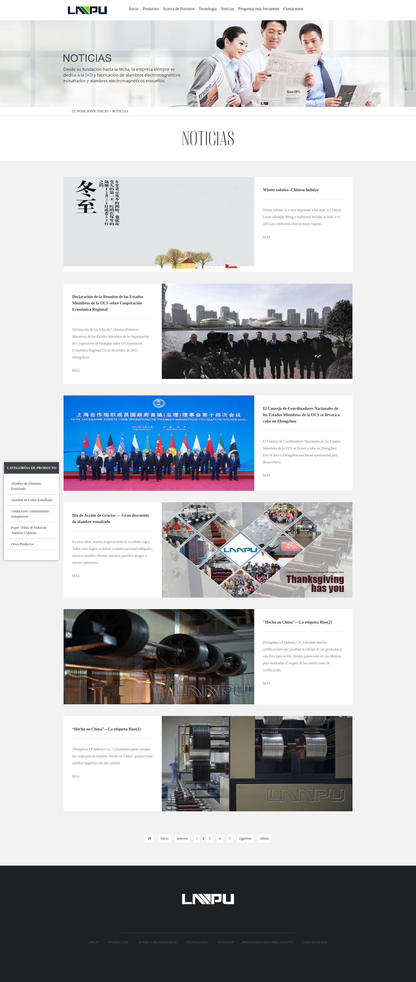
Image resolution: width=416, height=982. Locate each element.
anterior (182, 838)
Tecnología (208, 9)
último (264, 838)
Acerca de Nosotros (179, 9)
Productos (151, 9)
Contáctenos (293, 9)
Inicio (134, 9)
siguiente (245, 838)
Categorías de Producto (31, 468)
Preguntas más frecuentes (258, 9)
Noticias (227, 9)
